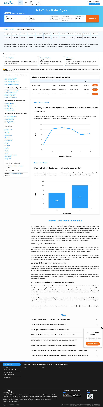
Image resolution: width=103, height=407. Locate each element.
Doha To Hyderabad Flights (12, 81)
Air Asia (7, 148)
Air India (7, 142)
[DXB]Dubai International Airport (36, 21)
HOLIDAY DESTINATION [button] (10, 369)
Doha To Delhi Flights (10, 79)
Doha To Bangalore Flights (12, 84)
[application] (65, 137)
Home (6, 29)
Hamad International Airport (15, 166)
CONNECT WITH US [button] (9, 375)
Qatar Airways (8, 135)
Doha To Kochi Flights (10, 83)
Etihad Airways (8, 129)
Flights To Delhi (8, 105)
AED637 (71, 37)
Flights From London (10, 118)
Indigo (6, 143)
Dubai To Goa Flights (10, 95)
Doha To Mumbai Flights (11, 78)
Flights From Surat (9, 119)
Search (92, 19)
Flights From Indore (10, 123)
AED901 (15, 37)
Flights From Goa (9, 121)
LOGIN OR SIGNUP (92, 344)
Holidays (61, 367)
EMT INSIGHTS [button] (7, 377)
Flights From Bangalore (11, 116)
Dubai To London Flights (11, 92)
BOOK (95, 85)
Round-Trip (15, 13)
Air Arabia (7, 134)
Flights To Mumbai (9, 103)
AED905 (23, 37)
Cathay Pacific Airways (11, 155)
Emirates (7, 131)
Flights (12, 29)
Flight (25, 367)
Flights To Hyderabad (10, 107)
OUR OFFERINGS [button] (8, 364)
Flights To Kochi (9, 108)
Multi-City (22, 13)
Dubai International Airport (15, 173)
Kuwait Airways (9, 139)
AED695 (8, 37)
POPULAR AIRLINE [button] (8, 372)
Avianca (7, 152)
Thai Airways (8, 158)
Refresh (31, 37)
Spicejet (7, 147)
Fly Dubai (7, 132)
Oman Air (7, 137)
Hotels (43, 367)
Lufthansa (7, 145)
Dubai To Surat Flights (10, 94)
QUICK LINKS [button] (7, 367)
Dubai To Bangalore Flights (12, 91)
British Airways (8, 140)
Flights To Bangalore (10, 110)
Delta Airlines (8, 156)
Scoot (6, 160)
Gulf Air (6, 150)
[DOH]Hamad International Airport (13, 21)
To (29, 16)
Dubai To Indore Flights (11, 97)
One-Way (7, 13)
